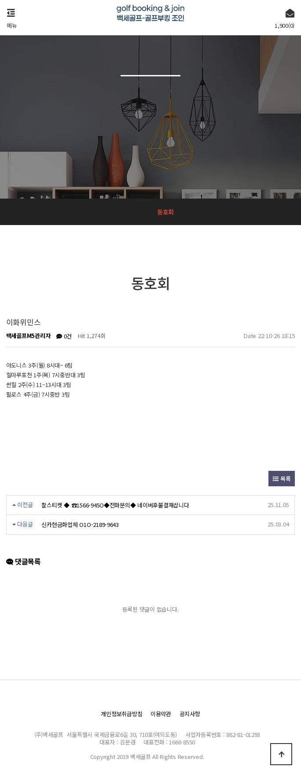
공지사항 (190, 714)
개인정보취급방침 (121, 714)
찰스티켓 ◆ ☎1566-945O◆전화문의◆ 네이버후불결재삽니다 (115, 505)
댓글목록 (23, 562)
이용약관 (160, 714)
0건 (64, 336)
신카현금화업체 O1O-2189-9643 (80, 524)
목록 (281, 478)
